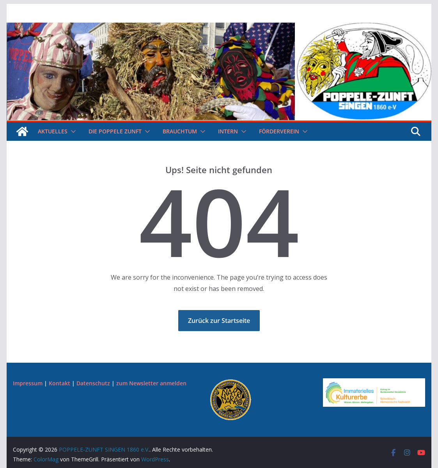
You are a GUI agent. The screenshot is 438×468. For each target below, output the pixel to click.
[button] (71, 131)
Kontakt (59, 383)
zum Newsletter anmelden (151, 383)
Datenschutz (93, 383)
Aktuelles (52, 131)
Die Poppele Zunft (115, 131)
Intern (228, 131)
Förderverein (279, 131)
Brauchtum (180, 131)
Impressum (28, 383)
